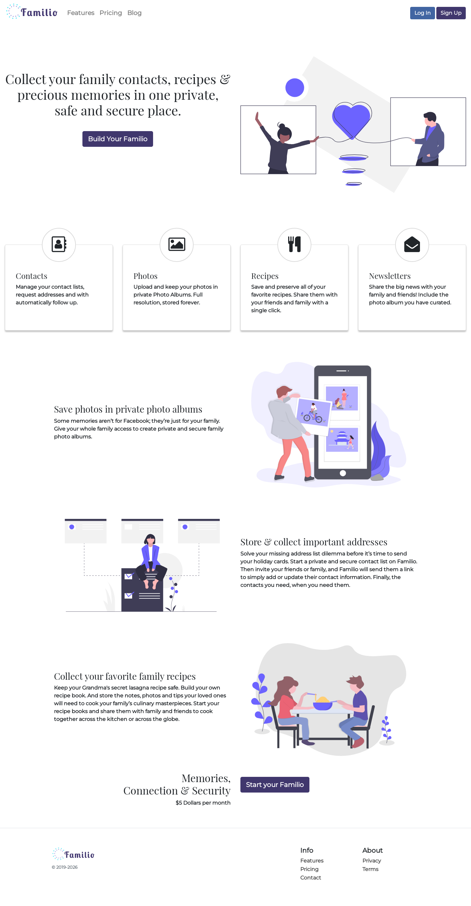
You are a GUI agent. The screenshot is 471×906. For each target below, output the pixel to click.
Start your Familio (275, 785)
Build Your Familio (118, 139)
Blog (134, 13)
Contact (310, 878)
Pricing (110, 13)
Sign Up (451, 13)
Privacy (371, 861)
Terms (370, 869)
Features (80, 13)
